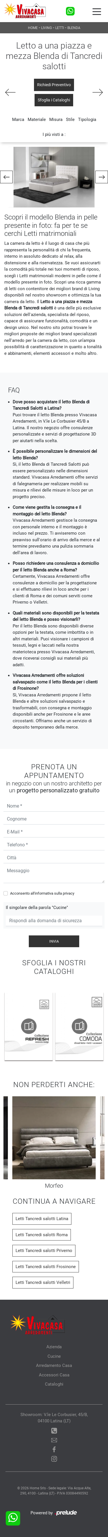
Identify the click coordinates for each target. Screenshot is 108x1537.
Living (46, 28)
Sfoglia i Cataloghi (54, 100)
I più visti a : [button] (54, 134)
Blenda (73, 28)
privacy (68, 893)
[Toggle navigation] (97, 11)
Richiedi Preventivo (54, 84)
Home (33, 28)
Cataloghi (54, 1384)
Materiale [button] (37, 119)
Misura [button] (55, 119)
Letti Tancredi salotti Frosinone (46, 1266)
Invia (54, 941)
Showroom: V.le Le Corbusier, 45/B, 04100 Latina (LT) (54, 1418)
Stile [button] (70, 119)
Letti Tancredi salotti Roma (42, 1234)
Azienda (54, 1346)
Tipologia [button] (87, 119)
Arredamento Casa (54, 1365)
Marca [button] (18, 119)
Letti (59, 28)
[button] (6, 177)
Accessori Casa (54, 1375)
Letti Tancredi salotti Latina (42, 1218)
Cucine (54, 1356)
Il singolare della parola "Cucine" (37, 907)
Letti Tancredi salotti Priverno (44, 1250)
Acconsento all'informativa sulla (42, 893)
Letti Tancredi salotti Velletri (43, 1282)
